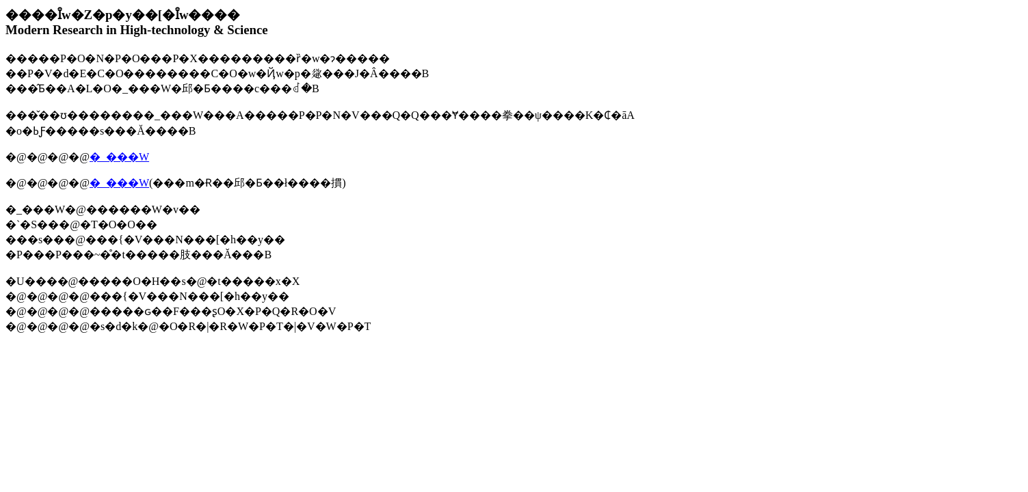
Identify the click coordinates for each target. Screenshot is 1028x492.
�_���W (119, 157)
